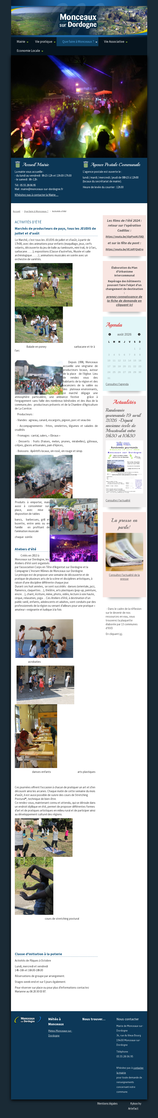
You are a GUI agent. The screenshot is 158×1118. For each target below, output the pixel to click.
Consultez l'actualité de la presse (124, 577)
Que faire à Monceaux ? (79, 41)
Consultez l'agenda (117, 384)
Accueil (16, 211)
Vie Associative (116, 41)
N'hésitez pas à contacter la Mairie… (36, 195)
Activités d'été (59, 211)
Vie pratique (45, 41)
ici (121, 634)
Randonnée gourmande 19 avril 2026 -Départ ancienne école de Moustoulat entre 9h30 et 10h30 (123, 422)
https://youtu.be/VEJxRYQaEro (124, 249)
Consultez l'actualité (118, 500)
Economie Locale (30, 50)
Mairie (22, 41)
